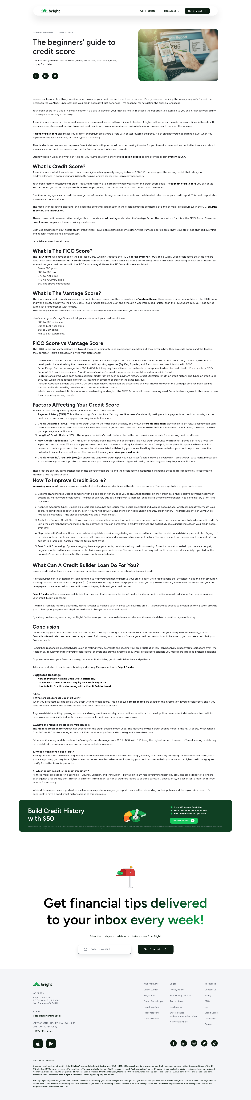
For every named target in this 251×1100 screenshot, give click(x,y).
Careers (208, 1024)
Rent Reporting (151, 1007)
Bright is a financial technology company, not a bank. (89, 1075)
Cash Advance (151, 1018)
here (61, 1075)
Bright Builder (41, 594)
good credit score (46, 133)
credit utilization (155, 423)
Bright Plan (149, 995)
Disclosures (176, 1007)
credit (74, 175)
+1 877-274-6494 (43, 1031)
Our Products (149, 11)
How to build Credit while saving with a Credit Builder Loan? (74, 686)
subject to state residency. (145, 1066)
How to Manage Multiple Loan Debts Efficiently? (67, 678)
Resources (172, 11)
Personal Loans (151, 1012)
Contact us (210, 989)
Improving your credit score (50, 486)
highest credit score (183, 183)
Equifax (212, 206)
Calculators (211, 1018)
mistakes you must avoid (124, 452)
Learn (207, 1007)
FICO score (45, 256)
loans (76, 126)
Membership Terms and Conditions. (152, 1084)
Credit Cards (211, 1012)
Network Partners (179, 1021)
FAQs (207, 1001)
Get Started (197, 11)
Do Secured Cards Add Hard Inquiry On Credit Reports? (72, 682)
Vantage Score (147, 299)
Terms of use (176, 1001)
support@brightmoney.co (47, 1015)
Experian (38, 210)
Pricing (208, 995)
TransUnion (56, 210)
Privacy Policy (176, 989)
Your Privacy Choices (180, 995)
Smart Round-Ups (153, 1001)
